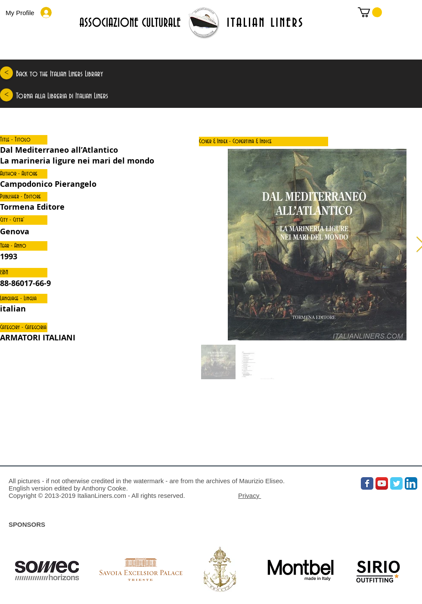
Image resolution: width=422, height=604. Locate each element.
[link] (370, 12)
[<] (6, 72)
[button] (23, 140)
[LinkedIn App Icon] (411, 483)
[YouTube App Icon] (381, 483)
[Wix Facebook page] (367, 483)
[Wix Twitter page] (396, 483)
